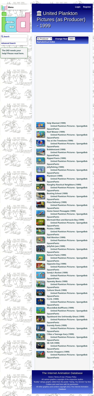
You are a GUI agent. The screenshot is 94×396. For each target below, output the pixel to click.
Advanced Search (8, 43)
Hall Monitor (53, 237)
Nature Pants (53, 255)
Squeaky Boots (54, 281)
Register (87, 7)
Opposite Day (53, 263)
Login (78, 7)
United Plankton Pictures (62, 126)
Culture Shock (53, 290)
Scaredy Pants (53, 325)
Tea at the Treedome (57, 140)
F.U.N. (50, 299)
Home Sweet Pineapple (58, 211)
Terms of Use (59, 377)
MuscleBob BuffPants (57, 307)
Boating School (54, 193)
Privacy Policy (71, 377)
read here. (19, 53)
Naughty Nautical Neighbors (61, 184)
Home (50, 377)
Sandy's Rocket (54, 272)
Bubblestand (53, 149)
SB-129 (50, 343)
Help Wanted (53, 123)
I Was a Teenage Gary (57, 334)
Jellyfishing (52, 167)
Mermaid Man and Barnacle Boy (62, 219)
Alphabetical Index (46, 41)
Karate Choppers (55, 351)
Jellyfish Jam (53, 246)
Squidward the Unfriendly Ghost (62, 316)
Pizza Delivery (53, 202)
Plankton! (51, 175)
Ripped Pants (53, 158)
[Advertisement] (15, 74)
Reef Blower (53, 131)
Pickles (50, 228)
